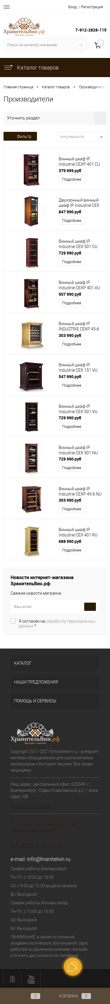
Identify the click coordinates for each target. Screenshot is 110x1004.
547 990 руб (70, 376)
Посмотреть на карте (31, 806)
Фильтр (20, 136)
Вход (72, 7)
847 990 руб (70, 212)
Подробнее (71, 179)
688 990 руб (70, 541)
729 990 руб (70, 253)
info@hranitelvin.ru (48, 859)
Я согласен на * (57, 623)
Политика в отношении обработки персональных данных (43, 827)
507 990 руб (70, 294)
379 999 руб (70, 170)
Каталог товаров (31, 67)
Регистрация (92, 7)
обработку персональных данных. (57, 623)
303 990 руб (70, 335)
